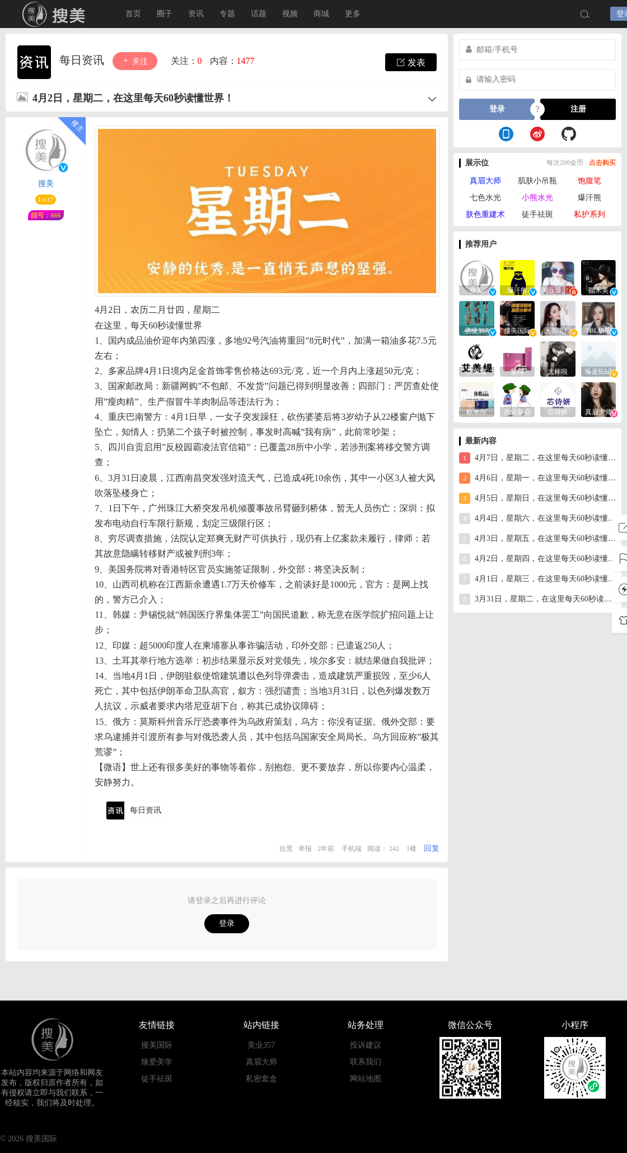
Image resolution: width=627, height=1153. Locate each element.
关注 (134, 61)
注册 (578, 109)
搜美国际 (156, 1045)
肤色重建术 (485, 214)
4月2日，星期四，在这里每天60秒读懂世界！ (537, 558)
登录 (227, 923)
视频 (290, 14)
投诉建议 (365, 1045)
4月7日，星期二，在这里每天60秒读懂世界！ (537, 458)
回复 (431, 848)
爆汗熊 (589, 197)
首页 (133, 14)
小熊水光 (537, 197)
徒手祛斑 (537, 214)
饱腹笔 (589, 181)
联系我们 (365, 1062)
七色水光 (485, 197)
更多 (353, 14)
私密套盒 (261, 1079)
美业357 (261, 1045)
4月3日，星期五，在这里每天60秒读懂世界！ (537, 538)
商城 (321, 14)
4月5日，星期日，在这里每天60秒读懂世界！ (537, 498)
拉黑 (286, 849)
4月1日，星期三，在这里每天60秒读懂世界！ (537, 579)
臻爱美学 (156, 1062)
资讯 (196, 14)
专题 (227, 14)
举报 (305, 849)
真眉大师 (485, 181)
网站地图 (365, 1079)
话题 (258, 14)
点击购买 (602, 162)
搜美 (56, 14)
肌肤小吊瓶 (537, 181)
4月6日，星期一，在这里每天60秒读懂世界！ (537, 478)
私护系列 (589, 214)
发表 (410, 62)
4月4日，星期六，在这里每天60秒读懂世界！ (537, 518)
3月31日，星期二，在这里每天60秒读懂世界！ (537, 599)
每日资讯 (83, 60)
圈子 (164, 14)
